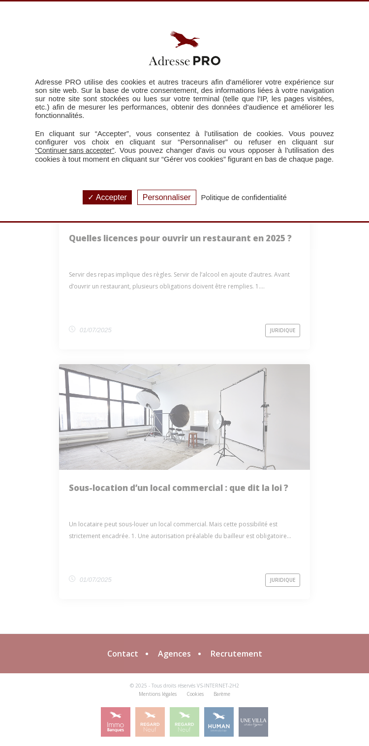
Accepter (107, 197)
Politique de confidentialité (244, 197)
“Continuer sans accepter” (74, 150)
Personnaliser (167, 197)
